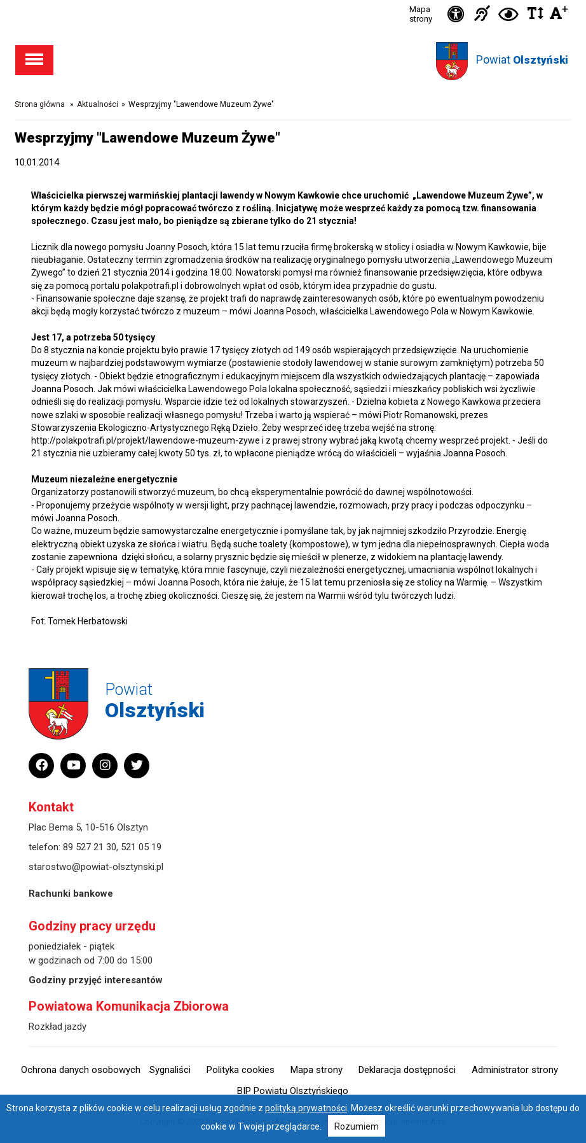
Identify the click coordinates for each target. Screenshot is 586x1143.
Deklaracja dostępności (407, 1070)
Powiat (522, 59)
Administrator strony (515, 1070)
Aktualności (97, 104)
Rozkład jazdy (57, 1026)
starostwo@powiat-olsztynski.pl (96, 867)
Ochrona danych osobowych (80, 1070)
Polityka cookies (241, 1070)
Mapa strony (420, 14)
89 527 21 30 (89, 847)
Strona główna (40, 104)
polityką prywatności (306, 1108)
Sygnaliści (170, 1070)
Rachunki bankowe (71, 893)
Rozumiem (356, 1126)
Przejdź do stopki (293, 0)
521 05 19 (141, 847)
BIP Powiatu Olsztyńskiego (292, 1091)
